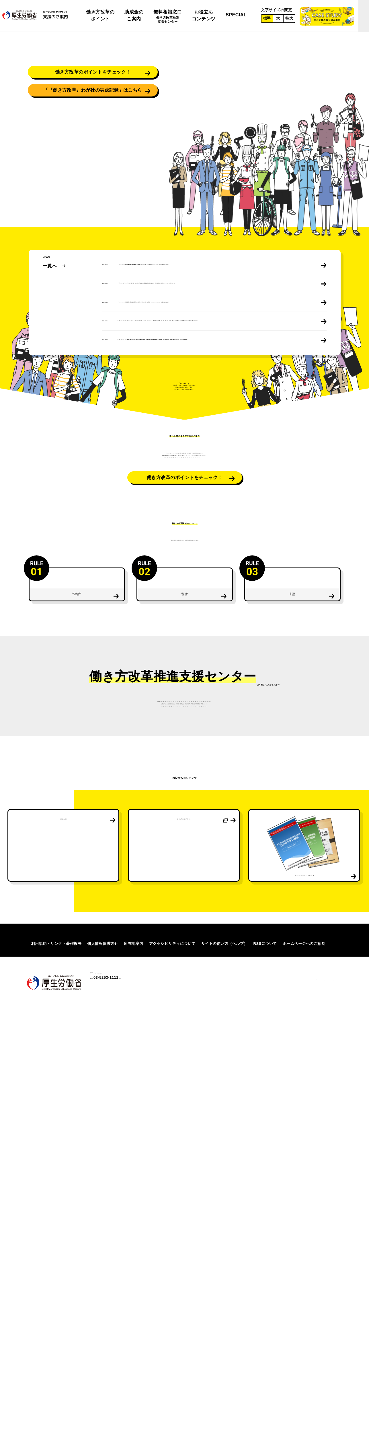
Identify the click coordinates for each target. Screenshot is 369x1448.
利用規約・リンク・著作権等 (56, 1384)
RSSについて (265, 1384)
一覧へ (50, 285)
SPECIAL (236, 14)
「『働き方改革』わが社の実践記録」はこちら (93, 192)
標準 (267, 18)
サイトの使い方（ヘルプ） (224, 1384)
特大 (289, 18)
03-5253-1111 (121, 1430)
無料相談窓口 (167, 16)
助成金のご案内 (133, 15)
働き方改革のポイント (100, 15)
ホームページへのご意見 (304, 1384)
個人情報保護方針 (102, 1384)
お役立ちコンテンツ (204, 15)
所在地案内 (133, 1384)
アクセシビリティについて (172, 1384)
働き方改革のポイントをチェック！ (93, 162)
